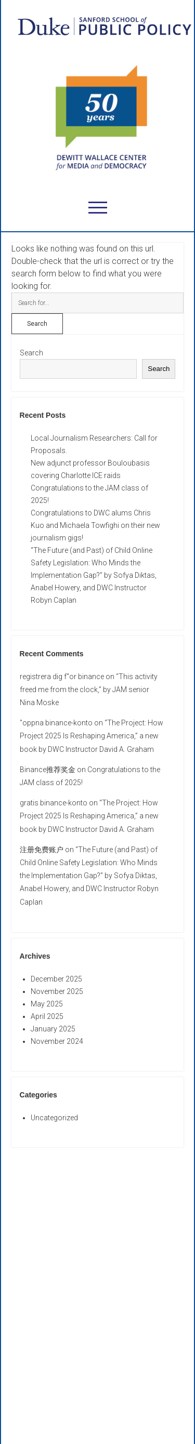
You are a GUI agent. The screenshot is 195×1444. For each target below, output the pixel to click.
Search (31, 353)
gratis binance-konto (53, 803)
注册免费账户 (41, 849)
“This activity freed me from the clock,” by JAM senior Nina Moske (89, 689)
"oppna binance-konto (56, 723)
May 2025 (47, 1004)
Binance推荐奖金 (47, 769)
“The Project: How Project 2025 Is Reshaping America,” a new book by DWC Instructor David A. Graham (91, 736)
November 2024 (57, 1041)
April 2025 (47, 1016)
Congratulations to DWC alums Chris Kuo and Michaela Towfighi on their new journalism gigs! (95, 525)
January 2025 (53, 1029)
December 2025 (56, 979)
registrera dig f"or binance (62, 676)
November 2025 (57, 991)
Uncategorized (54, 1118)
